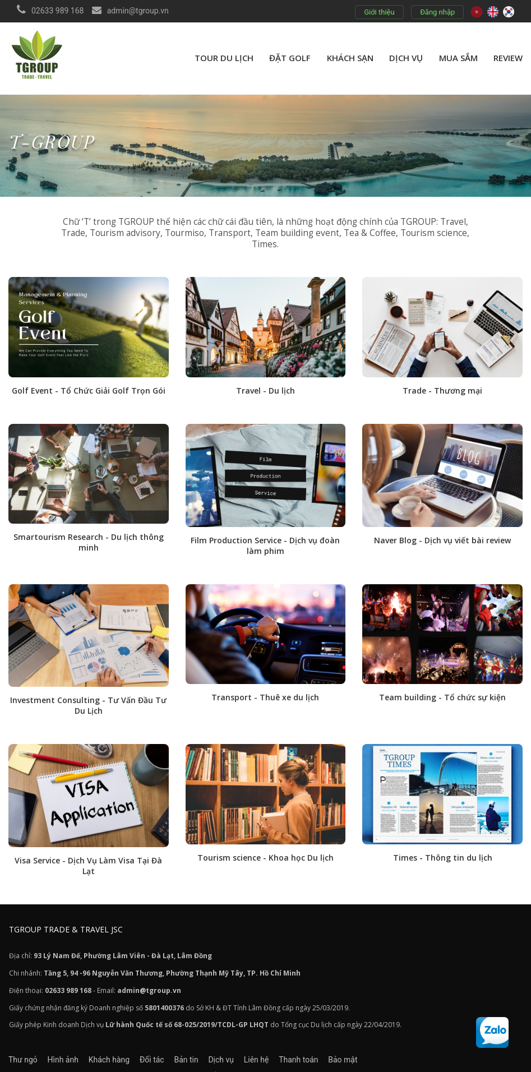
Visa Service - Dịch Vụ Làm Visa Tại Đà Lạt (88, 854)
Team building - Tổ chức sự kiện (442, 687)
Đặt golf (290, 57)
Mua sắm (458, 57)
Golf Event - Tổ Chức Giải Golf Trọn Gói (88, 381)
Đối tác (181, 1047)
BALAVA (358, 1062)
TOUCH (312, 1062)
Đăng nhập (436, 12)
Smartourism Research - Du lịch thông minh (88, 533)
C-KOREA (408, 1062)
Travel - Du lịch (265, 381)
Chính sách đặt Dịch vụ (149, 1062)
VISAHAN (447, 1062)
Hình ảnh (72, 1047)
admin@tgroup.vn (138, 10)
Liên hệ (314, 1047)
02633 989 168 (57, 10)
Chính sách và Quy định (49, 1062)
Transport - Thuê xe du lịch (265, 687)
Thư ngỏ (23, 1047)
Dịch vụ (406, 57)
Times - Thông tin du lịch (442, 846)
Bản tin (225, 1047)
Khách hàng (128, 1047)
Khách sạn (350, 57)
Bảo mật (420, 1047)
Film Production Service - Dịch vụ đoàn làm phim (265, 535)
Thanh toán (366, 1047)
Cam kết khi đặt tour (244, 1062)
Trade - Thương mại (442, 381)
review (508, 57)
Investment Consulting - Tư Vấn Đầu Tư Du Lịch (88, 695)
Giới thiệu (378, 12)
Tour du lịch (224, 57)
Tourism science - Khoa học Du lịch (265, 846)
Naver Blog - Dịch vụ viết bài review (442, 530)
